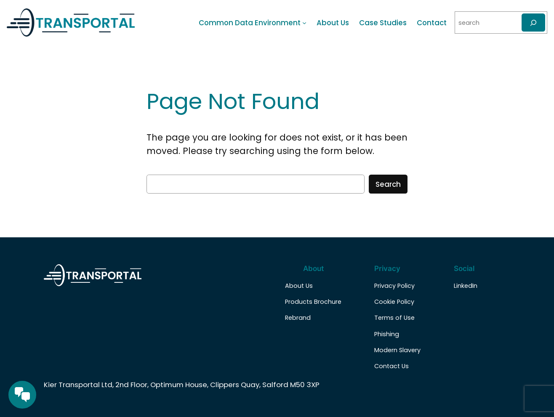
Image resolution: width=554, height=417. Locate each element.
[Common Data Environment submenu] (304, 23)
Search (388, 184)
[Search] (533, 22)
